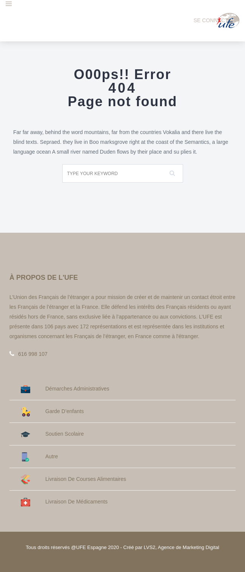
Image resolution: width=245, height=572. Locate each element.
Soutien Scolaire (52, 434)
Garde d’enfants (52, 411)
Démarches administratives (65, 388)
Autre (39, 456)
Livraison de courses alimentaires (73, 479)
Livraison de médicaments (64, 501)
